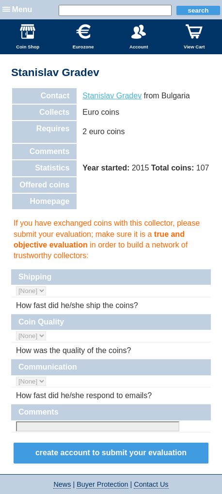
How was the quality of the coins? (73, 350)
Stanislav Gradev (112, 96)
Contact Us (151, 484)
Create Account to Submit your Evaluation (111, 452)
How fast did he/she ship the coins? (77, 305)
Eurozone (83, 36)
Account (138, 36)
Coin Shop (27, 36)
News (62, 484)
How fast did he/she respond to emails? (84, 395)
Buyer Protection (102, 484)
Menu (22, 9)
